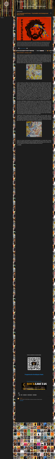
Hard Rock (24, 6)
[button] (50, 13)
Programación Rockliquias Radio (34, 374)
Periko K (21, 398)
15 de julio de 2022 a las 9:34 (26, 398)
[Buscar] (52, 2)
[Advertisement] (34, 428)
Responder (21, 400)
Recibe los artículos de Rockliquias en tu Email (34, 381)
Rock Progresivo (31, 6)
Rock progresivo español (41, 6)
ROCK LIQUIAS (20, 2)
